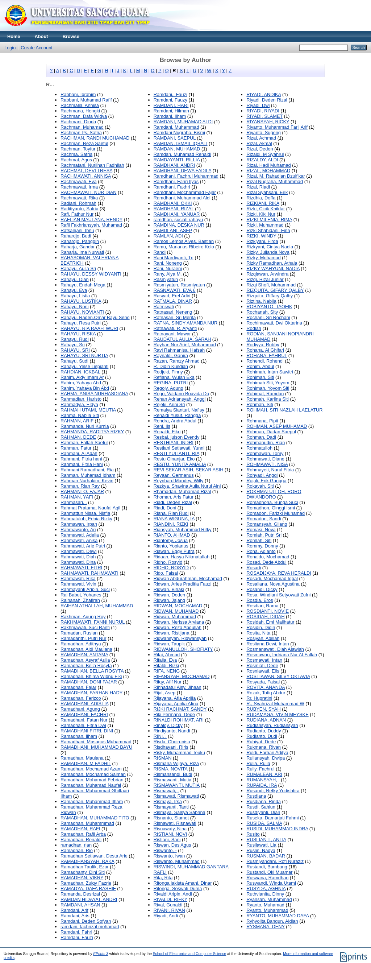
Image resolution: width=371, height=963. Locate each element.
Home (13, 36)
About (41, 36)
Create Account (37, 47)
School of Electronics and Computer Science (189, 954)
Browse (71, 36)
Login (10, 47)
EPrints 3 (100, 954)
